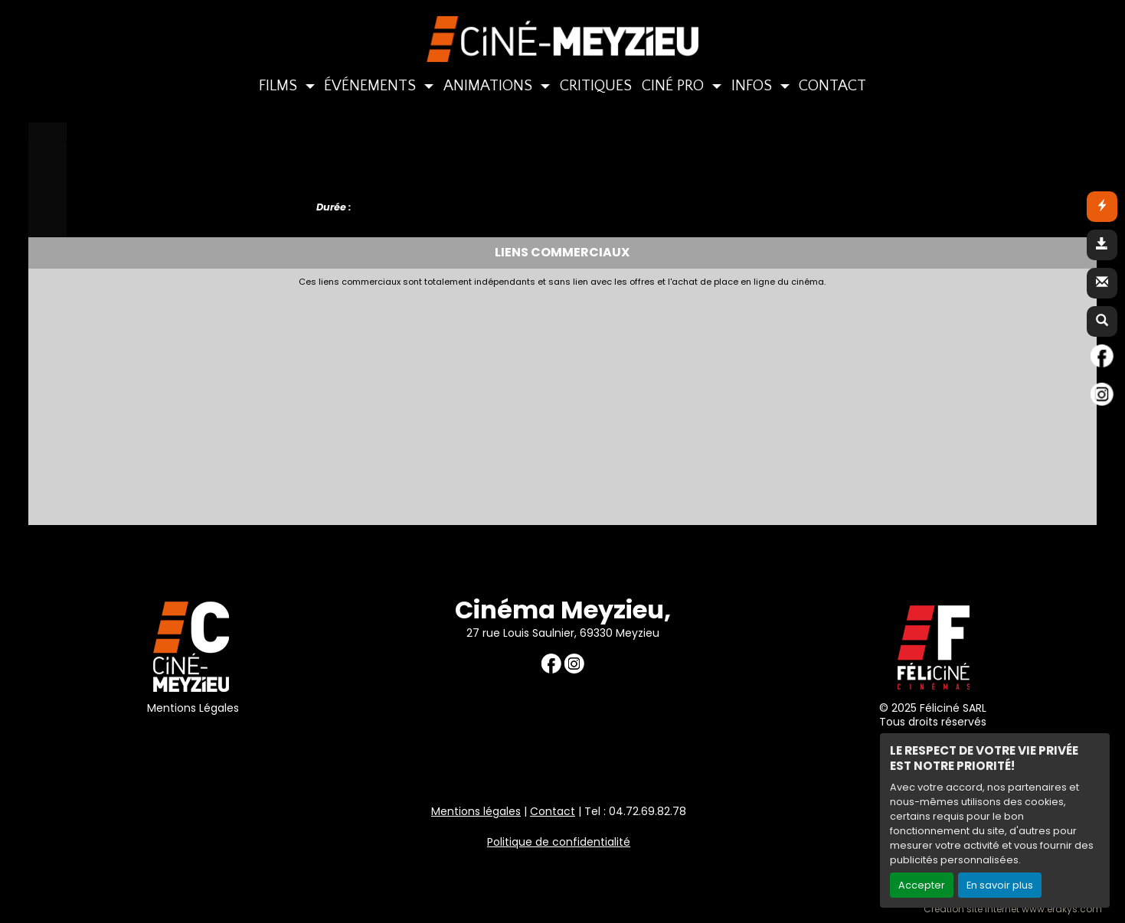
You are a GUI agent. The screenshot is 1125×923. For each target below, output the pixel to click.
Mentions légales (476, 811)
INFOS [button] (753, 85)
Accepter (921, 885)
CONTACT (832, 85)
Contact (552, 811)
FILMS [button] (280, 85)
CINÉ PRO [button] (675, 85)
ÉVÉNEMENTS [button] (372, 85)
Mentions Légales (193, 708)
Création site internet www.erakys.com (1013, 909)
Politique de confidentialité (558, 842)
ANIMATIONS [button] (489, 85)
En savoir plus (999, 885)
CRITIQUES (596, 85)
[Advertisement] (407, 402)
